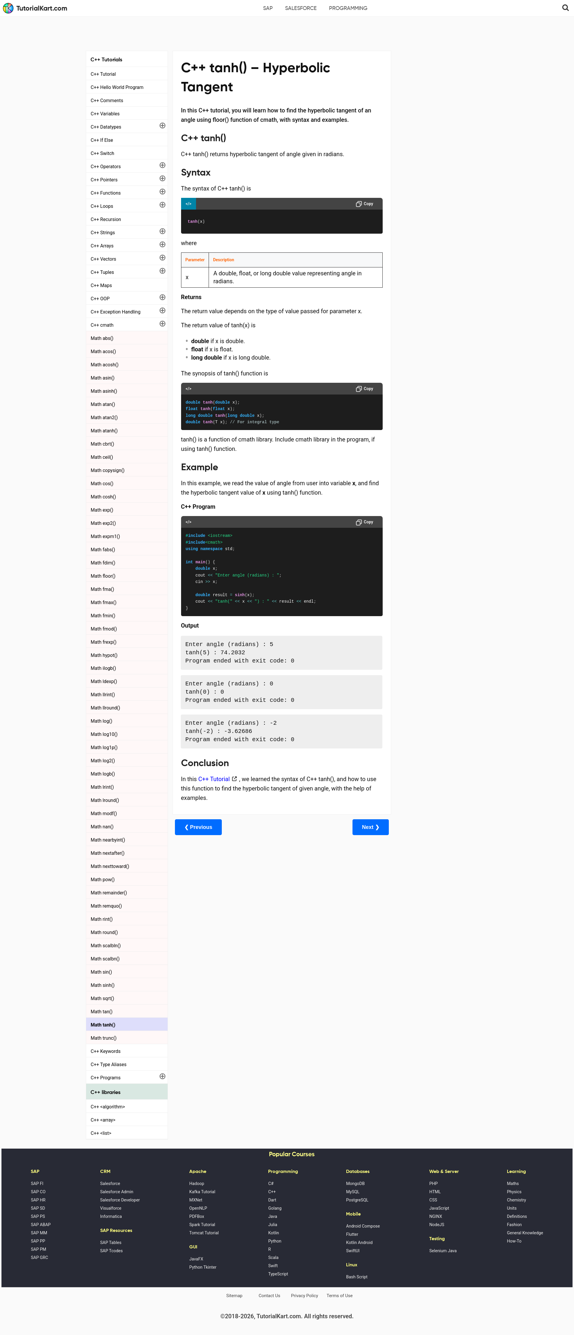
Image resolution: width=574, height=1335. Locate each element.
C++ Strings (103, 232)
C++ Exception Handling (116, 312)
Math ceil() (102, 457)
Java (272, 1216)
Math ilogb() (103, 668)
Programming (348, 8)
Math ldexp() (104, 681)
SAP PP (38, 1241)
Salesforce (301, 8)
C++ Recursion (106, 219)
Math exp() (102, 510)
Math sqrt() (102, 998)
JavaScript (439, 1208)
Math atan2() (104, 417)
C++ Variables (105, 114)
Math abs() (102, 338)
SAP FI (37, 1183)
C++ (272, 1191)
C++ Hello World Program (117, 87)
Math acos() (103, 351)
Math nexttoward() (110, 866)
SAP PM (38, 1249)
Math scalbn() (105, 959)
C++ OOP (100, 298)
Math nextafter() (108, 853)
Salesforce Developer (120, 1200)
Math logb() (103, 774)
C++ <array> (103, 1120)
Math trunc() (104, 1038)
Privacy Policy (304, 1295)
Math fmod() (104, 629)
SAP (268, 8)
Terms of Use (340, 1295)
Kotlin (273, 1233)
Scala (273, 1257)
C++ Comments (107, 100)
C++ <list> (101, 1133)
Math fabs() (103, 549)
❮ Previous (198, 827)
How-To (514, 1241)
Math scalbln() (106, 945)
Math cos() (102, 483)
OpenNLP (198, 1208)
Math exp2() (103, 523)
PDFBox (196, 1216)
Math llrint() (103, 694)
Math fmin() (103, 615)
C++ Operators (106, 166)
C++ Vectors (103, 259)
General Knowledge (525, 1233)
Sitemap (234, 1295)
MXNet (195, 1200)
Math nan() (102, 827)
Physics (514, 1191)
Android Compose (363, 1226)
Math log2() (103, 760)
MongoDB (355, 1183)
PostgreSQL (357, 1200)
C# (270, 1183)
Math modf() (104, 813)
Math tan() (102, 1011)
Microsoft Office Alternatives (425, 156)
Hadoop (196, 1183)
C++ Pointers (104, 180)
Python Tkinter (203, 1267)
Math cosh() (103, 497)
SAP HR (38, 1200)
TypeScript (278, 1274)
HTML (435, 1191)
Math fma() (102, 589)
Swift (273, 1265)
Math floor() (103, 576)
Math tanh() (103, 1025)
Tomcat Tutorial (204, 1233)
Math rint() (102, 919)
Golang (274, 1208)
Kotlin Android (359, 1242)
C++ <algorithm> (108, 1107)
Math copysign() (108, 470)
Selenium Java (443, 1250)
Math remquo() (106, 906)
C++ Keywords (106, 1051)
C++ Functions (106, 193)
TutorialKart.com (35, 8)
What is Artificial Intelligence (424, 189)
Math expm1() (105, 536)
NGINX (435, 1216)
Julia (272, 1224)
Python (274, 1241)
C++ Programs (106, 1078)
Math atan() (103, 404)
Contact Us (269, 1295)
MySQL (353, 1191)
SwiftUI (353, 1250)
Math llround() (105, 708)
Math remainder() (109, 893)
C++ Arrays (102, 246)
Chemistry (516, 1200)
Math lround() (105, 800)
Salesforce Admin (116, 1191)
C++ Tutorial (103, 74)
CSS (433, 1200)
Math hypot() (104, 655)
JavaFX (196, 1259)
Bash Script (356, 1277)
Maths (513, 1183)
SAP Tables (111, 1242)
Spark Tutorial (202, 1224)
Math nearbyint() (108, 840)
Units (512, 1208)
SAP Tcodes (111, 1250)
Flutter (352, 1234)
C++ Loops (102, 206)
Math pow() (103, 879)
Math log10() (104, 734)
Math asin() (103, 378)
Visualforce (110, 1208)
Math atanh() (104, 431)
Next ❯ (359, 827)
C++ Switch (102, 153)
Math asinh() (104, 391)
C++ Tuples (102, 272)
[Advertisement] (287, 33)
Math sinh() (103, 985)
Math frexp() (104, 642)
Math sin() (101, 972)
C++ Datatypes (106, 127)
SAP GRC (39, 1257)
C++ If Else (102, 140)
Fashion (514, 1224)
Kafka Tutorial (202, 1191)
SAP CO (38, 1191)
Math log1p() (104, 747)
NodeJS (436, 1224)
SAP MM (39, 1233)
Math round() (104, 932)
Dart (272, 1200)
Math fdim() (103, 563)
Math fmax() (104, 602)
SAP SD (38, 1208)
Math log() (102, 721)
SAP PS (38, 1216)
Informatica (111, 1216)
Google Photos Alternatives (423, 172)
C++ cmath (102, 325)
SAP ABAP (40, 1224)
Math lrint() (102, 787)
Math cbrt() (102, 444)
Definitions (517, 1216)
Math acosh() (105, 365)
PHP (433, 1183)
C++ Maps (101, 285)
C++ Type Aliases (109, 1064)
